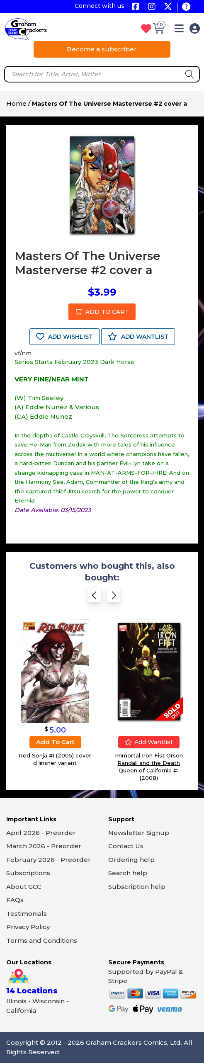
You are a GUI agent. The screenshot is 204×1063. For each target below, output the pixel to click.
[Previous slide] (94, 597)
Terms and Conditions (41, 940)
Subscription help (136, 887)
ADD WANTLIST (138, 336)
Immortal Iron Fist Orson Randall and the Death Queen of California (149, 763)
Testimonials (26, 913)
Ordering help (131, 860)
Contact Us (125, 846)
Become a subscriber (102, 49)
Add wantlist (149, 742)
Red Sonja (33, 755)
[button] (179, 30)
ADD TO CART (102, 312)
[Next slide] (113, 597)
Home (16, 103)
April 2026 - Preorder (41, 833)
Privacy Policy (28, 927)
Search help (127, 873)
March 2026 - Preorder (43, 846)
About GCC (23, 887)
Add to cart (55, 742)
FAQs (15, 900)
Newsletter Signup (138, 833)
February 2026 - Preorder (48, 860)
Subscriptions (28, 873)
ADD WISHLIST (64, 336)
